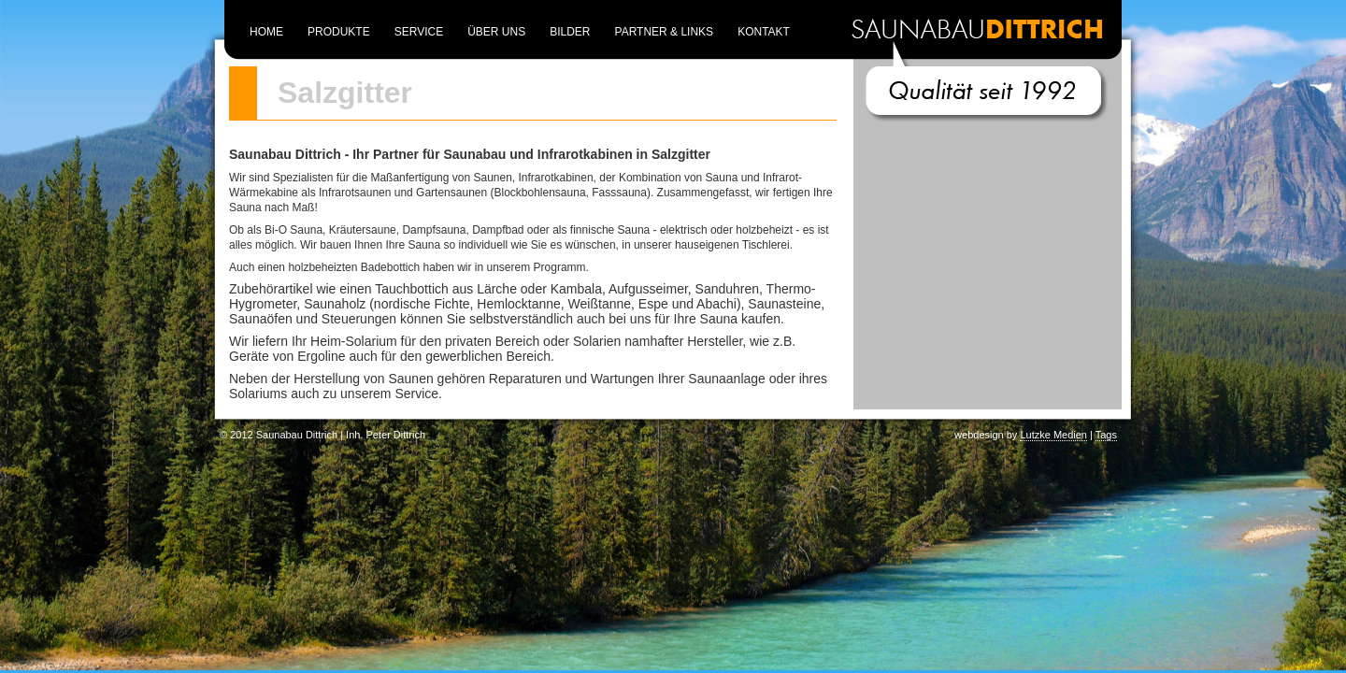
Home (266, 31)
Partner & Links (664, 31)
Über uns (496, 31)
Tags (1106, 434)
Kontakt (763, 31)
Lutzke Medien (1053, 434)
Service (418, 31)
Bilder (570, 31)
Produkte (339, 31)
